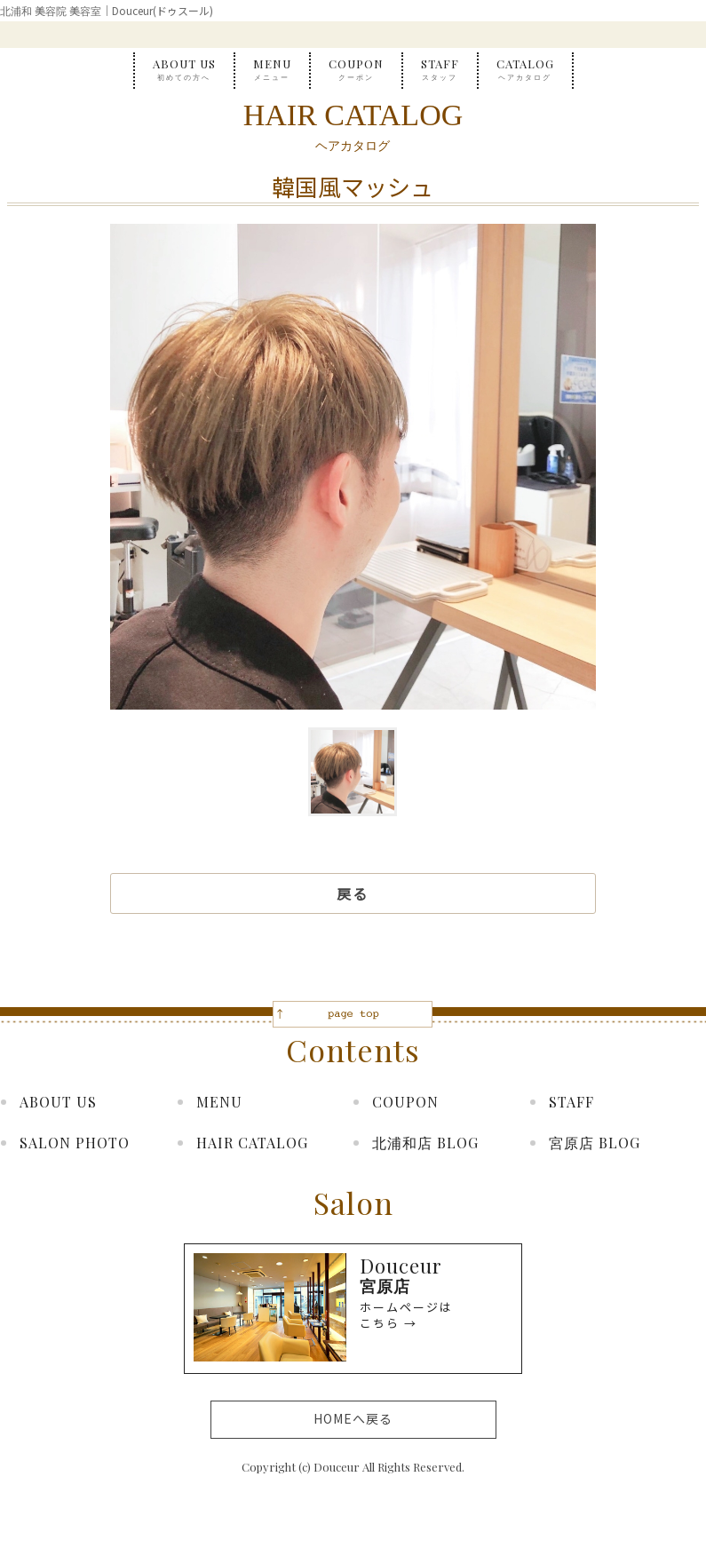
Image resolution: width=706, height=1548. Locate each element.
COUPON (356, 70)
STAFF (440, 70)
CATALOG (525, 70)
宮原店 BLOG (594, 1142)
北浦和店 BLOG (425, 1142)
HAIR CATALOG (252, 1142)
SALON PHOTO (75, 1142)
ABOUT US (184, 70)
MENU (272, 70)
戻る (353, 893)
